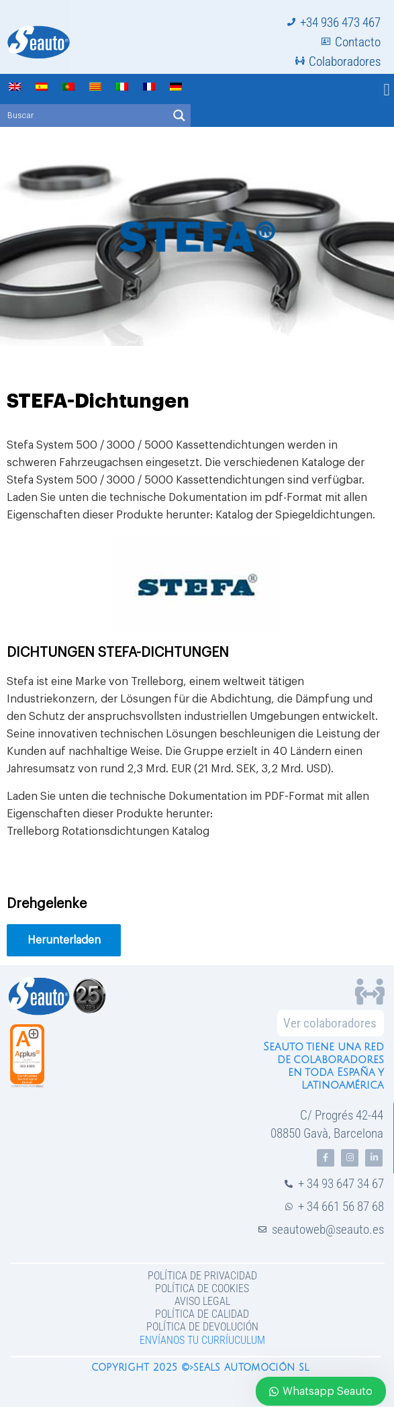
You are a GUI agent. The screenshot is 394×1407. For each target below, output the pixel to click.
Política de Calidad (202, 1314)
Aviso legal (202, 1301)
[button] (386, 90)
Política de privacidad (202, 1275)
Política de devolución (202, 1326)
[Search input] (84, 115)
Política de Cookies (202, 1288)
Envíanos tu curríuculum (202, 1340)
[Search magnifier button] (179, 115)
